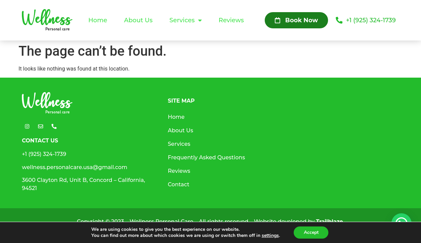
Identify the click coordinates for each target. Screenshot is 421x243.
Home (97, 20)
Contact (178, 184)
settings (270, 236)
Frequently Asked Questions (206, 157)
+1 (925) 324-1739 (44, 154)
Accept (311, 232)
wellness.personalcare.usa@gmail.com (74, 167)
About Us (138, 20)
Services (185, 20)
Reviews (231, 20)
